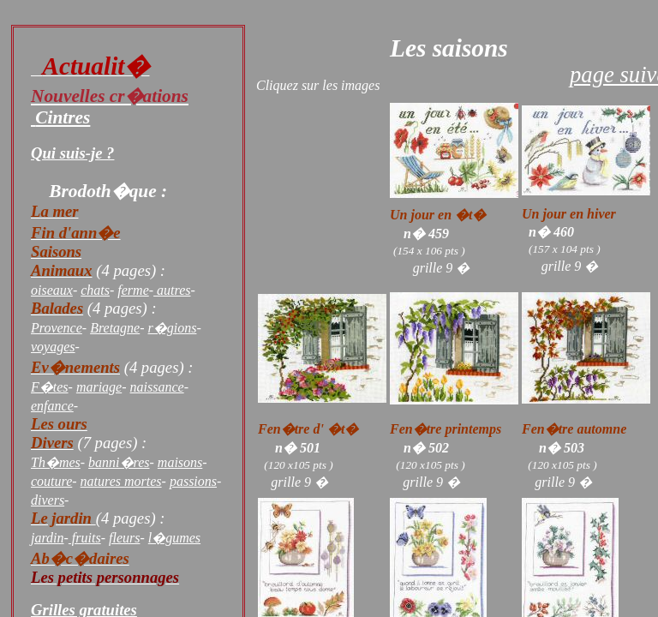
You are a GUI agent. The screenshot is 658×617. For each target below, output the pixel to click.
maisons (180, 462)
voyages (53, 346)
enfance (52, 405)
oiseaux (52, 290)
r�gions (172, 327)
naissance (157, 387)
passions (193, 481)
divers (47, 500)
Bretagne (115, 327)
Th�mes (56, 462)
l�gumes (174, 537)
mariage (99, 387)
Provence (56, 327)
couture (51, 481)
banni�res (118, 462)
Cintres (62, 117)
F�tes (50, 387)
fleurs (124, 537)
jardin (47, 537)
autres (171, 290)
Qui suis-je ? (72, 153)
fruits (85, 537)
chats (95, 290)
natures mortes (121, 481)
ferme (132, 290)
